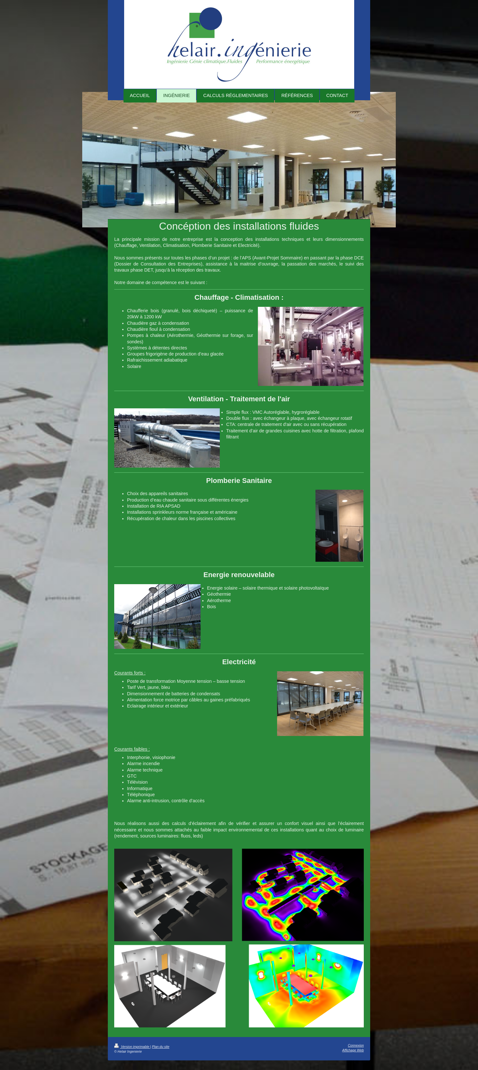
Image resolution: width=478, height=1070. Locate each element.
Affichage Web (353, 1050)
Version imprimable (132, 1047)
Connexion (356, 1045)
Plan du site (160, 1047)
